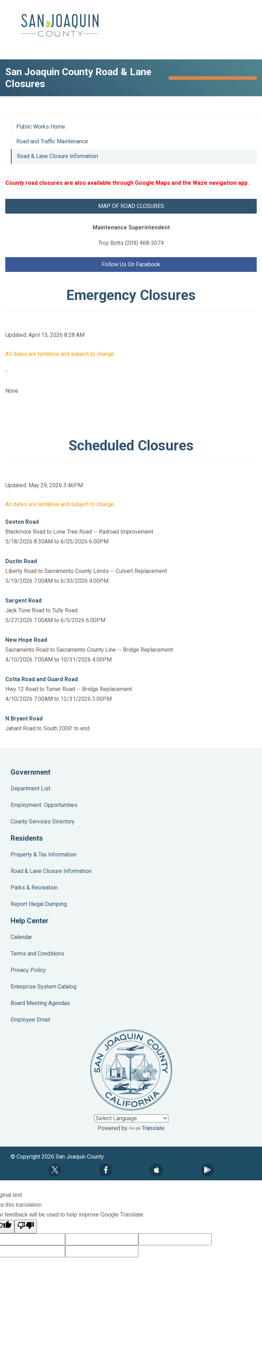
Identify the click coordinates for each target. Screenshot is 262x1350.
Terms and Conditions (37, 953)
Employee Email (30, 1019)
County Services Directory (43, 821)
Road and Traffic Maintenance (52, 141)
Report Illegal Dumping (39, 904)
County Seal (131, 1070)
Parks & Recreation (34, 887)
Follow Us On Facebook (131, 264)
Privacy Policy (28, 970)
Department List (30, 788)
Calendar (21, 937)
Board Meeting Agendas (40, 1003)
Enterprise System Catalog (43, 986)
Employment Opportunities (44, 805)
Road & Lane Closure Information (57, 156)
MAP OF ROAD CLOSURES (131, 206)
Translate (146, 1128)
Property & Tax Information (43, 854)
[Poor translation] (25, 1226)
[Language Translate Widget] (131, 1118)
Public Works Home (40, 126)
